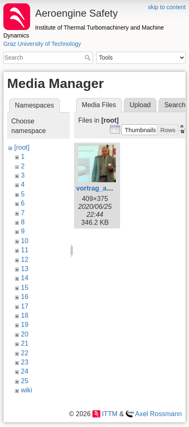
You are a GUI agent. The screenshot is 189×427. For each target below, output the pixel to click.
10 (24, 240)
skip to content (167, 7)
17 (24, 306)
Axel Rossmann (158, 413)
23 (24, 362)
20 (24, 334)
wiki (26, 390)
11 (24, 250)
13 (24, 268)
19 (24, 324)
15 (24, 287)
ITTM (109, 413)
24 (24, 371)
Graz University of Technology (42, 43)
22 (24, 353)
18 (24, 315)
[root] (21, 147)
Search (88, 57)
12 (24, 259)
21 (24, 343)
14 (24, 277)
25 (24, 380)
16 (24, 296)
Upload (140, 104)
